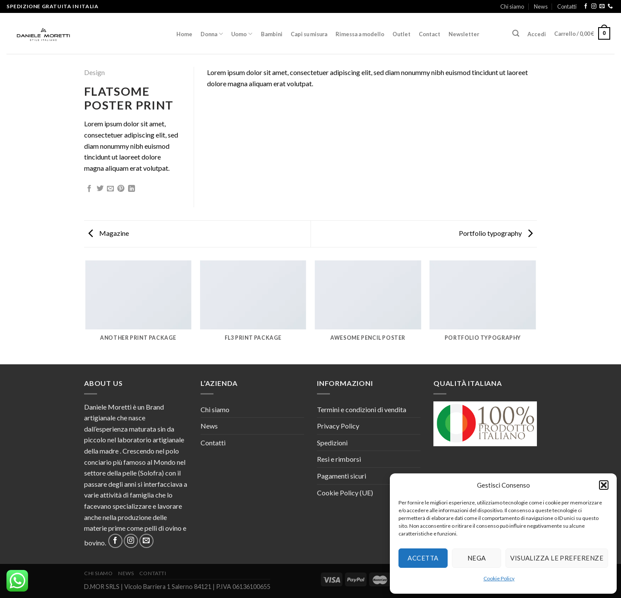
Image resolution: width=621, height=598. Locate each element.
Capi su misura (309, 34)
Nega (476, 558)
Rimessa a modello (360, 34)
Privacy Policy (338, 426)
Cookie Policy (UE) (345, 492)
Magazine (108, 233)
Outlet (401, 34)
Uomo (241, 34)
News (541, 6)
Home (184, 34)
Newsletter (463, 34)
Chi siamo (512, 6)
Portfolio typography (496, 233)
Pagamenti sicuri (341, 476)
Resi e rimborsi (339, 459)
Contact (429, 34)
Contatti (567, 6)
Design (94, 72)
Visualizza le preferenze (556, 558)
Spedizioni (332, 442)
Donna (212, 34)
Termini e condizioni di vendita (361, 409)
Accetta (423, 558)
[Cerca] (515, 33)
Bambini (271, 34)
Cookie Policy (498, 578)
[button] (603, 485)
